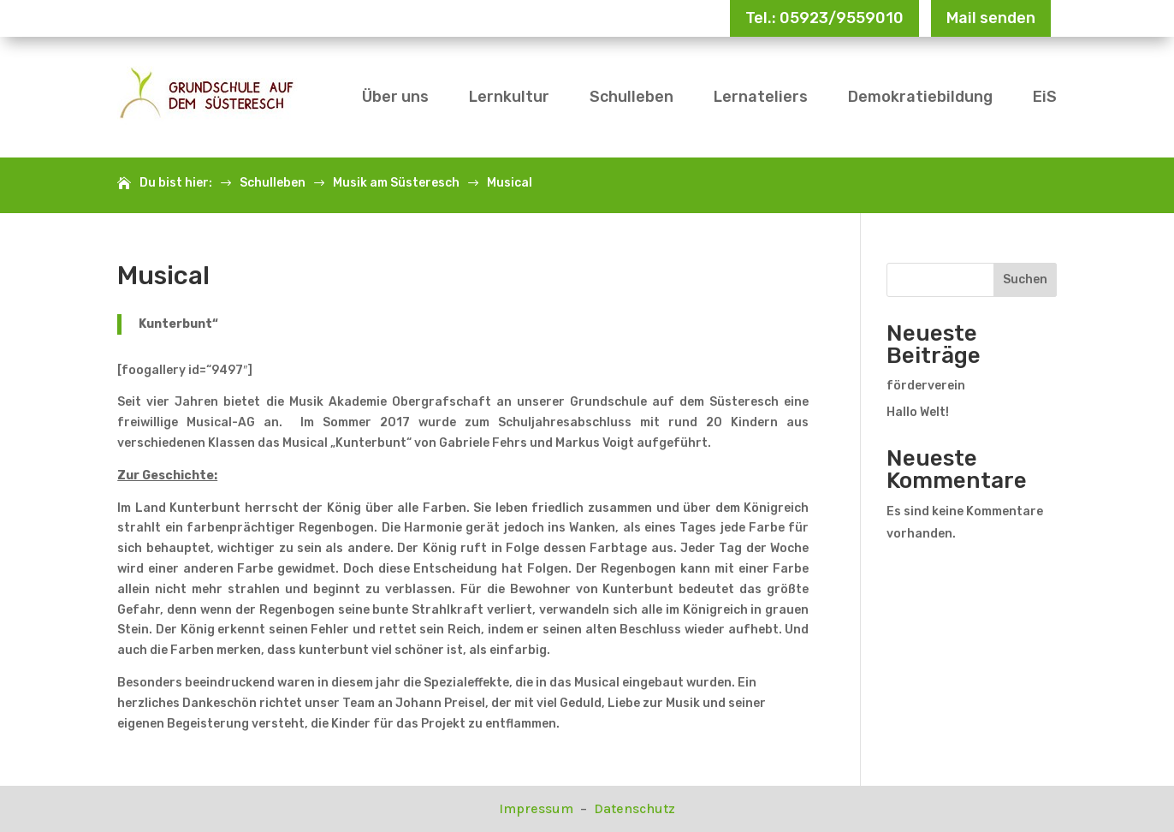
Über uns (395, 96)
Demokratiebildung (920, 96)
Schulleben (631, 96)
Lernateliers (761, 96)
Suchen (1025, 279)
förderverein (925, 385)
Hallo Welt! (917, 412)
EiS (1045, 96)
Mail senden (990, 18)
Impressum (538, 808)
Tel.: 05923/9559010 (824, 18)
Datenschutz (634, 808)
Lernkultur (509, 96)
